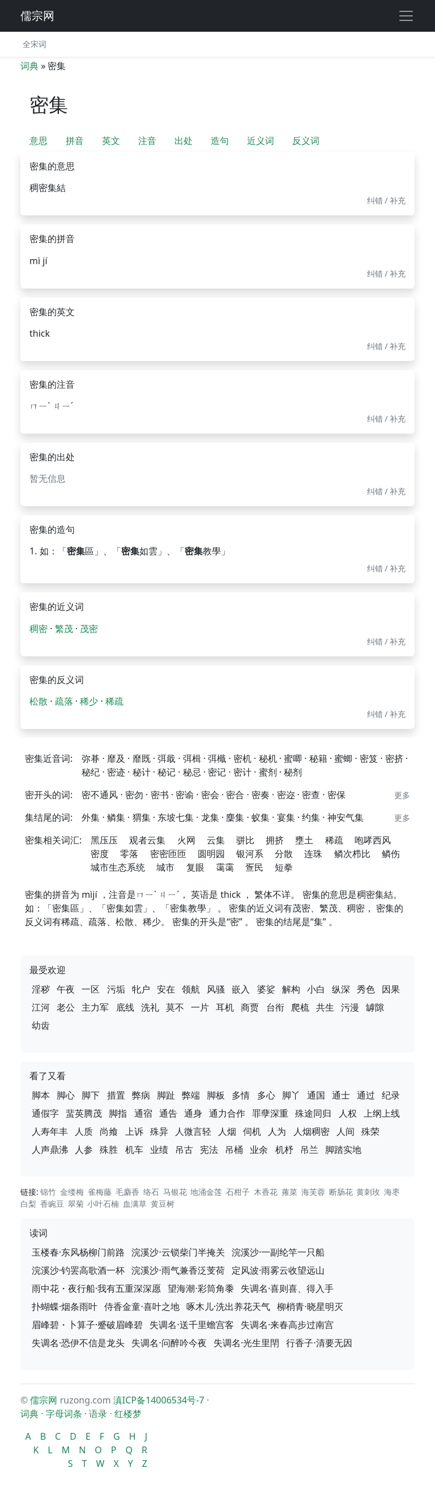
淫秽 (41, 989)
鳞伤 (391, 853)
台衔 (275, 1007)
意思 (38, 140)
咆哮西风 (373, 840)
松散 (38, 701)
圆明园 (211, 853)
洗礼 (150, 1007)
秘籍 (318, 758)
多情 (241, 1095)
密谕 (185, 794)
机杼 (284, 1149)
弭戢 (166, 758)
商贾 (250, 1007)
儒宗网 (37, 15)
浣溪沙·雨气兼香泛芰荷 (177, 1270)
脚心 (66, 1095)
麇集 (235, 817)
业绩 (159, 1149)
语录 (98, 1413)
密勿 (134, 794)
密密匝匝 (168, 853)
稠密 (38, 628)
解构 (291, 989)
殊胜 (109, 1149)
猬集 (142, 817)
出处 (183, 140)
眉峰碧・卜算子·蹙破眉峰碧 (87, 1324)
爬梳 (300, 1007)
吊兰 (309, 1149)
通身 (193, 1113)
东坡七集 (175, 817)
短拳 (284, 867)
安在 (166, 989)
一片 (200, 1007)
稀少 (89, 701)
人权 (348, 1113)
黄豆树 (162, 1203)
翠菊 (76, 1203)
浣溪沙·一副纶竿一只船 (278, 1252)
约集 (311, 817)
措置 (116, 1095)
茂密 (89, 628)
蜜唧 (293, 758)
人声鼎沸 (50, 1149)
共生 (325, 1007)
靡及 (116, 758)
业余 (259, 1149)
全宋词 (34, 44)
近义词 (260, 140)
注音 (147, 140)
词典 (29, 66)
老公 (66, 1007)
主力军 (95, 1007)
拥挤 (275, 840)
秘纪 (91, 772)
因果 (391, 989)
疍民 (254, 867)
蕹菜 (289, 1191)
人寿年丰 (50, 1131)
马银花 (175, 1191)
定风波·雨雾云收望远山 (278, 1270)
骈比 (245, 840)
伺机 (252, 1131)
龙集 (210, 817)
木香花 (266, 1191)
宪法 (209, 1149)
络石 (151, 1191)
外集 (91, 817)
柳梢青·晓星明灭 (310, 1306)
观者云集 (147, 840)
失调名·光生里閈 (246, 1343)
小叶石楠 (103, 1203)
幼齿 (41, 1025)
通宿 (143, 1113)
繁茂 (64, 628)
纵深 (341, 989)
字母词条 (64, 1413)
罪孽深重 (270, 1113)
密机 (242, 758)
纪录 (391, 1095)
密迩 (286, 794)
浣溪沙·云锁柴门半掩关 (177, 1252)
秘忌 (192, 772)
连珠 (313, 853)
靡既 (142, 758)
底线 (125, 1007)
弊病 (141, 1095)
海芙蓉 (313, 1191)
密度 (100, 853)
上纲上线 (382, 1113)
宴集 (286, 817)
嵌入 (241, 989)
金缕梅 (72, 1191)
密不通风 (100, 794)
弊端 (191, 1095)
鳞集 (116, 817)
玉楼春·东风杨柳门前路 (78, 1252)
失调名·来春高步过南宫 (287, 1324)
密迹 (116, 772)
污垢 (116, 989)
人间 (345, 1131)
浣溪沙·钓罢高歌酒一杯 (78, 1270)
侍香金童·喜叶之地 (141, 1306)
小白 (316, 989)
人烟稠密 (311, 1131)
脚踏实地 (343, 1149)
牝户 (141, 989)
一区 (91, 989)
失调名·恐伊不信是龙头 (78, 1343)
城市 (165, 867)
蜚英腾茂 (84, 1113)
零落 (129, 853)
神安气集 (345, 817)
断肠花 (341, 1191)
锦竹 (48, 1191)
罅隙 (375, 1007)
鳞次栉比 (352, 853)
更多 (402, 795)
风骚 (216, 989)
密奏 (260, 794)
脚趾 (166, 1095)
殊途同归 (313, 1113)
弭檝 (217, 758)
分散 (284, 853)
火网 (186, 840)
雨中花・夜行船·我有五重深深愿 (96, 1288)
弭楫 (192, 758)
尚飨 (109, 1131)
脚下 (91, 1095)
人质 (84, 1131)
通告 (168, 1113)
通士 (341, 1095)
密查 (311, 794)
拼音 (75, 140)
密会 (210, 794)
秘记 (166, 772)
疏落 (64, 701)
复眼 (195, 867)
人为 (277, 1131)
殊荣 (370, 1131)
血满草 (135, 1203)
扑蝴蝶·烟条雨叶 (64, 1306)
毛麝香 (127, 1191)
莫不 (175, 1007)
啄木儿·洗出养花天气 (228, 1306)
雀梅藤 (100, 1191)
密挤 (394, 758)
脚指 (118, 1113)
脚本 (41, 1095)
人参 (84, 1149)
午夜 (66, 989)
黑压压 (104, 840)
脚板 (216, 1095)
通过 (366, 1095)
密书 (160, 794)
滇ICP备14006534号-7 (158, 1400)
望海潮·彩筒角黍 (200, 1288)
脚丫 (291, 1095)
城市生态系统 (118, 867)
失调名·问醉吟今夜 (168, 1343)
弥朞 (91, 758)
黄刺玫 (368, 1191)
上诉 (134, 1131)
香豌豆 (52, 1203)
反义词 (305, 140)
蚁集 (260, 817)
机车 (134, 1149)
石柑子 (238, 1191)
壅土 (304, 840)
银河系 (249, 853)
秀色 (366, 989)
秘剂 (293, 772)
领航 (191, 989)
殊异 (159, 1131)
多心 (266, 1095)
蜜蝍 (343, 758)
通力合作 (227, 1113)
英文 (111, 140)
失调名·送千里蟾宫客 (191, 1324)
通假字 (45, 1113)
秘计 (142, 772)
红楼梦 (128, 1413)
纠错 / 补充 (386, 200)
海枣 (392, 1191)
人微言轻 (193, 1131)
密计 (242, 772)
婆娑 (266, 989)
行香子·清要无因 (319, 1343)
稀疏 (114, 701)
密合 (235, 794)
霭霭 (225, 867)
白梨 (28, 1203)
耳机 (225, 1007)
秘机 (268, 758)
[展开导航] (406, 15)
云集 (216, 840)
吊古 (184, 1149)
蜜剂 (268, 772)
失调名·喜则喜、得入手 (287, 1288)
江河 (41, 1007)
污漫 (350, 1007)
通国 (316, 1095)
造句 (220, 140)
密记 (217, 772)
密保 (336, 794)
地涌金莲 (206, 1191)
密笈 (369, 758)
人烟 (227, 1131)
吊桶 (234, 1149)
